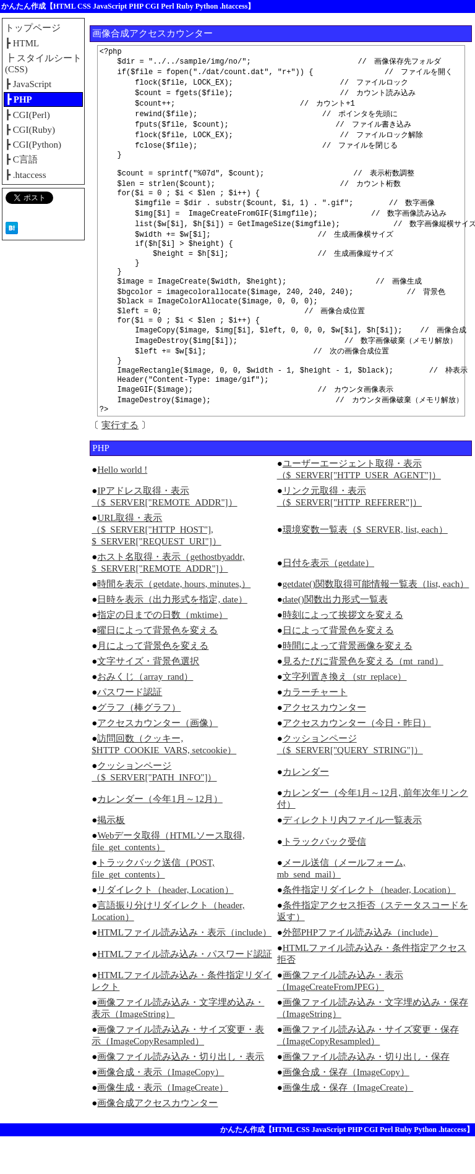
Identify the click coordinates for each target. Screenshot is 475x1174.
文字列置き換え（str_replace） (345, 714)
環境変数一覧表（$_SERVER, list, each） (365, 567)
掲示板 (111, 858)
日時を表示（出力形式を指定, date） (172, 637)
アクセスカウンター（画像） (157, 761)
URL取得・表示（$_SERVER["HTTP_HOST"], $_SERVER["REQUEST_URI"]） (156, 567)
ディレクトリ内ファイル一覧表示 (352, 858)
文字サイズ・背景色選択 (148, 699)
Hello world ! (122, 507)
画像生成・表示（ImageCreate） (162, 1125)
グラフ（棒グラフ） (139, 745)
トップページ (33, 28)
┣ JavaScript (28, 84)
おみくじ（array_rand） (145, 714)
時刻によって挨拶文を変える (343, 652)
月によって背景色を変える (152, 683)
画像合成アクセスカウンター (157, 1141)
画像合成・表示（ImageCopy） (160, 1110)
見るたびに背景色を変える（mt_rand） (363, 699)
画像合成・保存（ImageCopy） (346, 1110)
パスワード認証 (129, 730)
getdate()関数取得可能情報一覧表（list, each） (376, 622)
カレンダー (306, 809)
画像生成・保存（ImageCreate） (348, 1125)
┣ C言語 (21, 159)
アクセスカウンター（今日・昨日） (357, 761)
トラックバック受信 (324, 879)
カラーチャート (315, 730)
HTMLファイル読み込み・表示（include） (184, 970)
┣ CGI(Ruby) (30, 130)
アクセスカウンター (324, 745)
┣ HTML (22, 43)
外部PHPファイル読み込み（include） (361, 970)
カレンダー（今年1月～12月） (160, 837)
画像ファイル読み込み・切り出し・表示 (180, 1094)
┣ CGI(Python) (33, 145)
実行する (120, 463)
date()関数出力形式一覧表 (335, 637)
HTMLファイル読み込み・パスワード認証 (184, 992)
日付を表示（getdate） (328, 601)
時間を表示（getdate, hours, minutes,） (173, 622)
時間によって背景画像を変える (348, 683)
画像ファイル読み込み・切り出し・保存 (366, 1094)
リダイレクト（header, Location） (165, 927)
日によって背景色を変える (338, 668)
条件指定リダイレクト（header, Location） (369, 927)
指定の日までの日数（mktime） (162, 652)
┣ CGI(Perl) (27, 115)
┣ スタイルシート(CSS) (43, 63)
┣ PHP (19, 99)
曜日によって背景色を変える (157, 668)
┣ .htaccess (25, 175)
